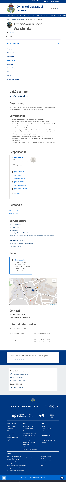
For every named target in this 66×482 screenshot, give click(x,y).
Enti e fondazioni (10, 433)
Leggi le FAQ (43, 458)
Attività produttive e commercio (30, 433)
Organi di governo (11, 428)
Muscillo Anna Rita (18, 157)
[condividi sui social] (10, 32)
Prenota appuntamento (45, 456)
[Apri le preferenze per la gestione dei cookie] (4, 478)
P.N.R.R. (42, 465)
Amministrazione (15, 20)
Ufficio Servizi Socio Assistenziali (34, 20)
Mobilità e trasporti (27, 440)
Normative (44, 442)
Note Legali (31, 477)
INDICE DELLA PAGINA (14, 43)
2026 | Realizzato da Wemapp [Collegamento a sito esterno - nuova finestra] (13, 481)
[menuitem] (51, 15)
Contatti (9, 454)
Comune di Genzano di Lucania (30, 8)
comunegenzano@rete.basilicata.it (15, 468)
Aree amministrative (11, 426)
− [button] (11, 282)
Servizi (24, 423)
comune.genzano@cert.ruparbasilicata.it (16, 465)
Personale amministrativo (13, 437)
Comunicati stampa (46, 428)
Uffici (22, 20)
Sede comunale (20, 260)
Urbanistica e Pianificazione (29, 435)
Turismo (24, 438)
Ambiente (25, 447)
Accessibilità (43, 463)
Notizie (43, 426)
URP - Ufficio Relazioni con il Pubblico (15, 470)
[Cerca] (57, 8)
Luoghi (8, 440)
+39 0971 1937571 (11, 463)
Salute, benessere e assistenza (30, 449)
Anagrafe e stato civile (28, 426)
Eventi (43, 431)
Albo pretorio (45, 438)
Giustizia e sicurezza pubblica (29, 442)
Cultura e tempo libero (28, 428)
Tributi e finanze (26, 444)
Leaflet (48, 304)
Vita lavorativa (26, 431)
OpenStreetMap (53, 304)
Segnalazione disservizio (46, 461)
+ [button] (11, 280)
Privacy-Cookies (23, 477)
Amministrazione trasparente (48, 440)
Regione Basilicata (35, 1)
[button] (51, 1)
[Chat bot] (62, 478)
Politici (8, 435)
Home (8, 20)
